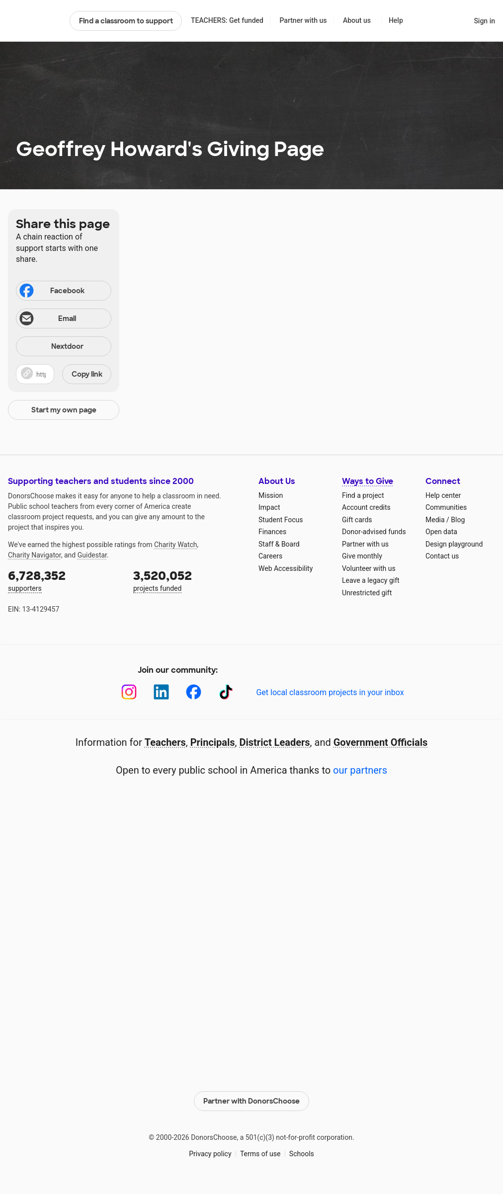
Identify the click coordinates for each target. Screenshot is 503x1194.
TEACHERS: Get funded (227, 20)
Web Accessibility (285, 568)
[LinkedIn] (161, 692)
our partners (360, 770)
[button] (63, 374)
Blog (458, 520)
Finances (272, 532)
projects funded (189, 580)
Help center (443, 495)
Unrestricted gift (367, 593)
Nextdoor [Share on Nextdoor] (51, 347)
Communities (446, 507)
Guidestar (92, 555)
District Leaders (275, 742)
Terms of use (260, 1154)
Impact (269, 507)
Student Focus (280, 520)
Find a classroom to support (126, 20)
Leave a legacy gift (371, 580)
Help (396, 20)
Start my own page (63, 409)
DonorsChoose (34, 21)
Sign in (484, 21)
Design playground (454, 544)
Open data (441, 532)
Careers (270, 556)
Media (435, 520)
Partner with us (303, 20)
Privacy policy (210, 1154)
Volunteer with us (369, 568)
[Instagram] (129, 692)
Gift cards (357, 520)
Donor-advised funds (374, 532)
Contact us (442, 556)
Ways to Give (367, 481)
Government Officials (381, 742)
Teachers (165, 742)
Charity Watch (175, 545)
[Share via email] (63, 318)
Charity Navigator (34, 555)
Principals (212, 742)
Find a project (363, 495)
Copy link (87, 374)
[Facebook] (193, 692)
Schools (301, 1154)
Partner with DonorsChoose (251, 1101)
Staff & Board (279, 544)
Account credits (366, 507)
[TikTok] (226, 692)
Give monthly (362, 556)
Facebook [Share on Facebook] (51, 292)
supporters (63, 580)
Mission (270, 495)
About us (357, 20)
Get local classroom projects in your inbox (330, 692)
